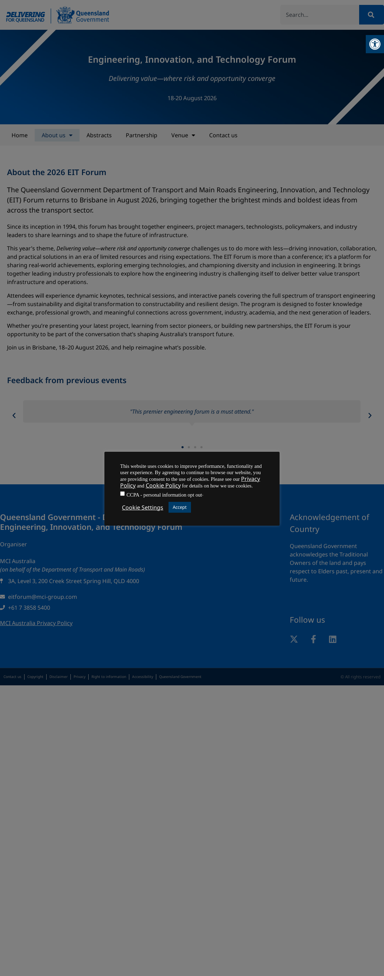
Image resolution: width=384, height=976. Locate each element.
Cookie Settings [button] (142, 507)
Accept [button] (180, 507)
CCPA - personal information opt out (164, 495)
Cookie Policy (163, 485)
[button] (375, 44)
